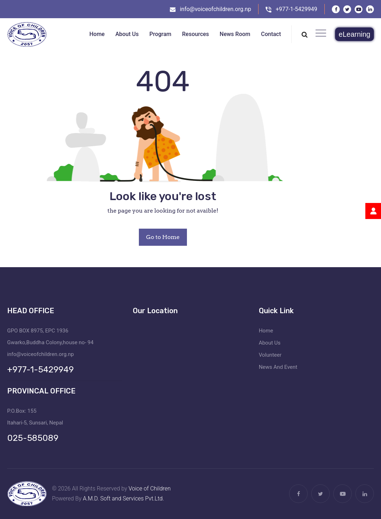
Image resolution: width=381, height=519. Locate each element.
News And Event (278, 367)
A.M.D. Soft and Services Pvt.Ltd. (123, 498)
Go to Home (162, 237)
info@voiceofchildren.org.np (215, 9)
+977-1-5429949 (296, 9)
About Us (270, 343)
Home (266, 330)
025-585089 (32, 438)
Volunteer (270, 355)
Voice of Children (150, 488)
